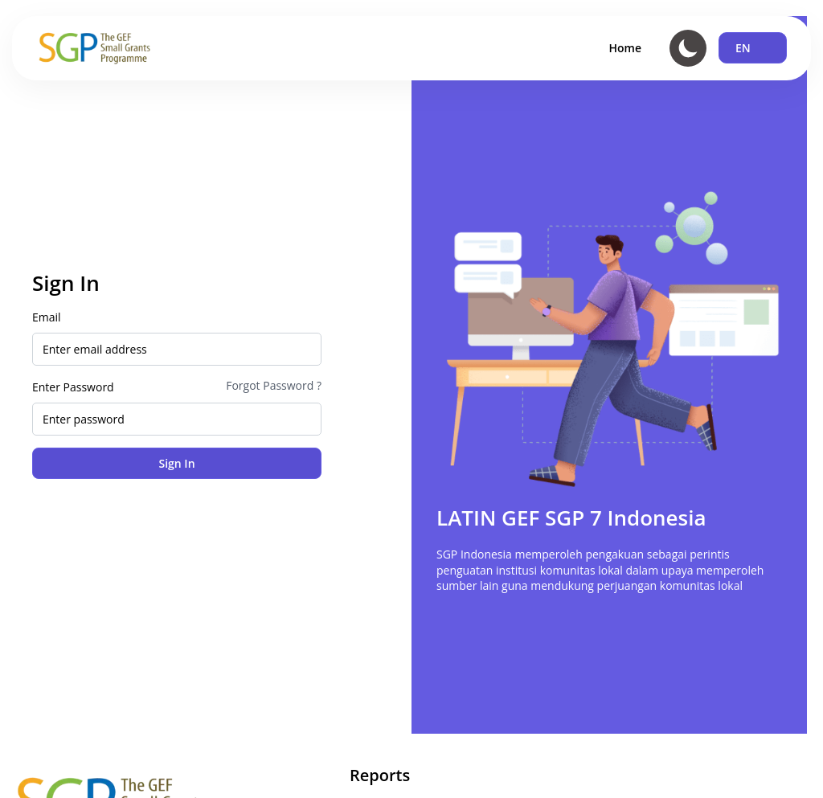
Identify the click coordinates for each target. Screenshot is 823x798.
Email (46, 317)
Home (625, 47)
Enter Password (73, 387)
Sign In (176, 463)
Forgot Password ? (273, 385)
